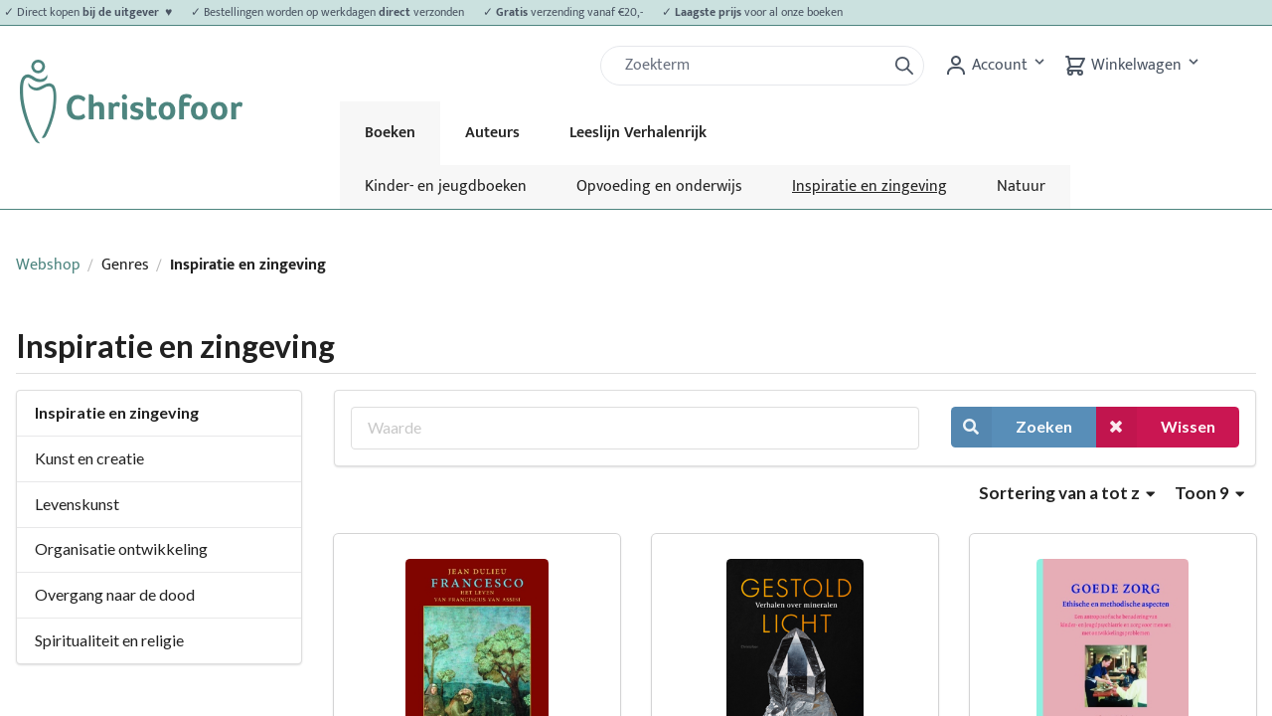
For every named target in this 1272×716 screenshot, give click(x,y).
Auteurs (492, 132)
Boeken (390, 132)
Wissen (1155, 427)
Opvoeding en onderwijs (659, 186)
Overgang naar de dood (115, 594)
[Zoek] (751, 66)
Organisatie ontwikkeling (121, 548)
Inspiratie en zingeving (869, 186)
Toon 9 (1209, 492)
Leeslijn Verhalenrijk (638, 132)
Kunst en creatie (89, 457)
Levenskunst (77, 503)
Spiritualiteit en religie (109, 639)
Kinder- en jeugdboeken (446, 186)
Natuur (1021, 186)
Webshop (48, 265)
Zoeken (1011, 427)
